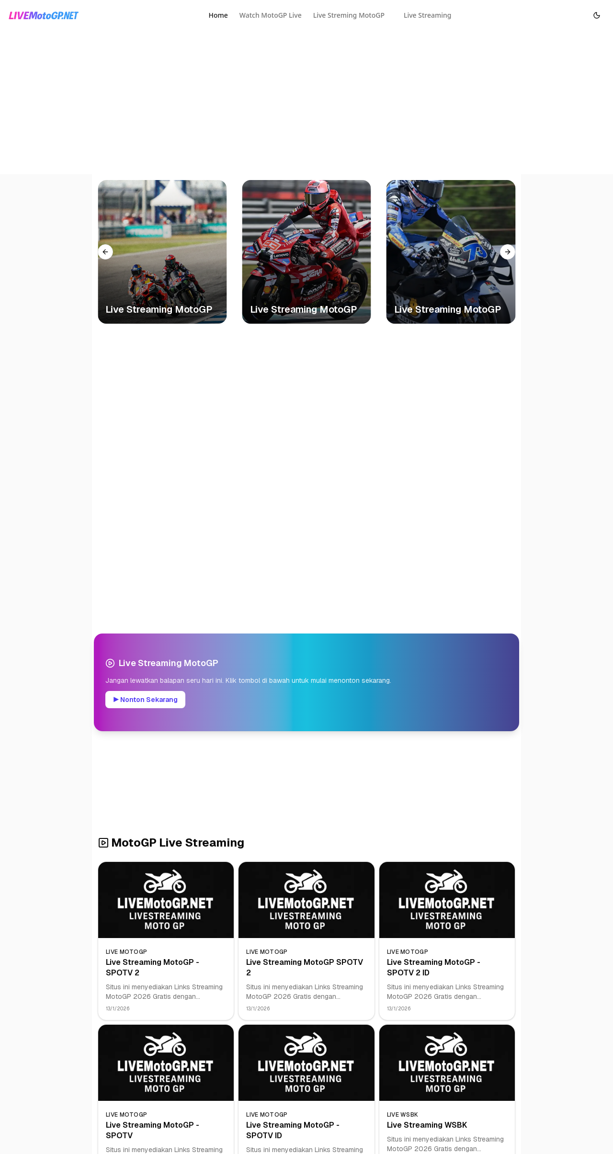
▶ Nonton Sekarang (145, 699)
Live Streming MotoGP (349, 15)
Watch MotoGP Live (270, 15)
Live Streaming (428, 15)
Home (217, 15)
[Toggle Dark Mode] (596, 15)
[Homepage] (43, 16)
